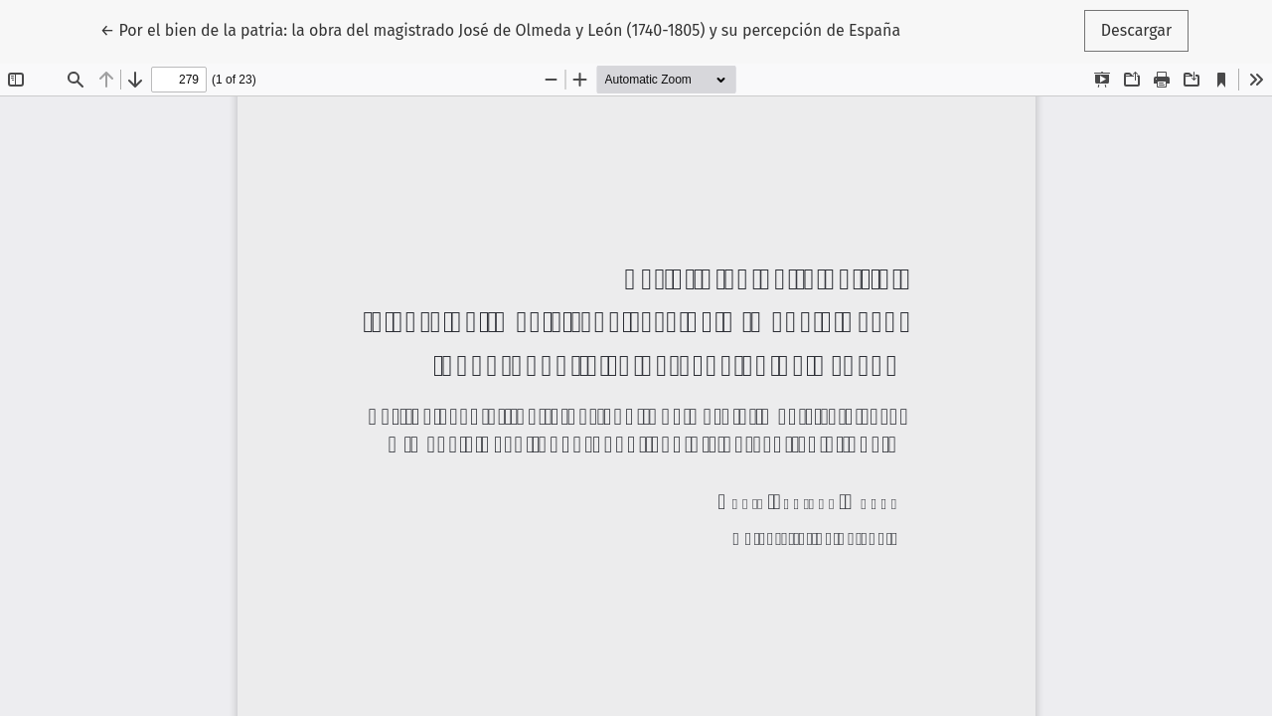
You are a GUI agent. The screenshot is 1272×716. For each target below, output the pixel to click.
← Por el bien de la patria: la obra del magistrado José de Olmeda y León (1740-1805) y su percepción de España (500, 29)
